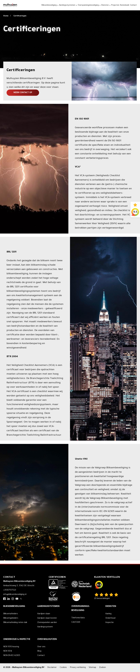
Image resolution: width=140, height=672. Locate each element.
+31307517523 (9, 590)
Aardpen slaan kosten (47, 618)
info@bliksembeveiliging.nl (14, 595)
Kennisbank (124, 5)
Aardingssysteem (45, 627)
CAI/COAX (75, 622)
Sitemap (93, 668)
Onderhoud (110, 618)
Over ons (41, 647)
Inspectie (109, 623)
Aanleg (108, 614)
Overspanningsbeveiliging (88, 5)
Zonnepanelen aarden (47, 623)
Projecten (115, 5)
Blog (39, 651)
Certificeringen (19, 16)
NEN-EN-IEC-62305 (11, 656)
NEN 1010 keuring (11, 647)
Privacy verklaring (78, 668)
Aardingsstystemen (67, 5)
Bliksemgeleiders (10, 618)
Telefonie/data (78, 618)
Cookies (63, 668)
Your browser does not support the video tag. (70, 34)
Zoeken (102, 668)
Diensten (105, 5)
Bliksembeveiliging (49, 5)
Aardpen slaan (43, 614)
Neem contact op (23, 93)
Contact (133, 5)
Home (6, 16)
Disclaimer (52, 668)
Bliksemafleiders (10, 614)
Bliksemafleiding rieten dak (15, 623)
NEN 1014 (7, 651)
